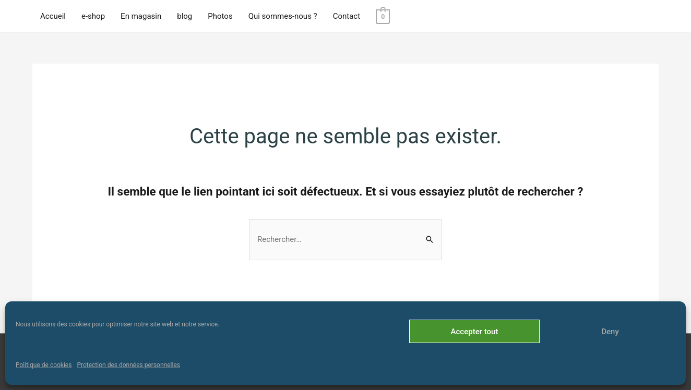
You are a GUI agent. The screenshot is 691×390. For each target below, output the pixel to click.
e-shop (93, 16)
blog (184, 16)
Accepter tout (474, 331)
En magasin (141, 16)
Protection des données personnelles (128, 365)
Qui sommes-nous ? (282, 16)
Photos (220, 16)
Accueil (53, 16)
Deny (610, 331)
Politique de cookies (44, 365)
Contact (346, 16)
